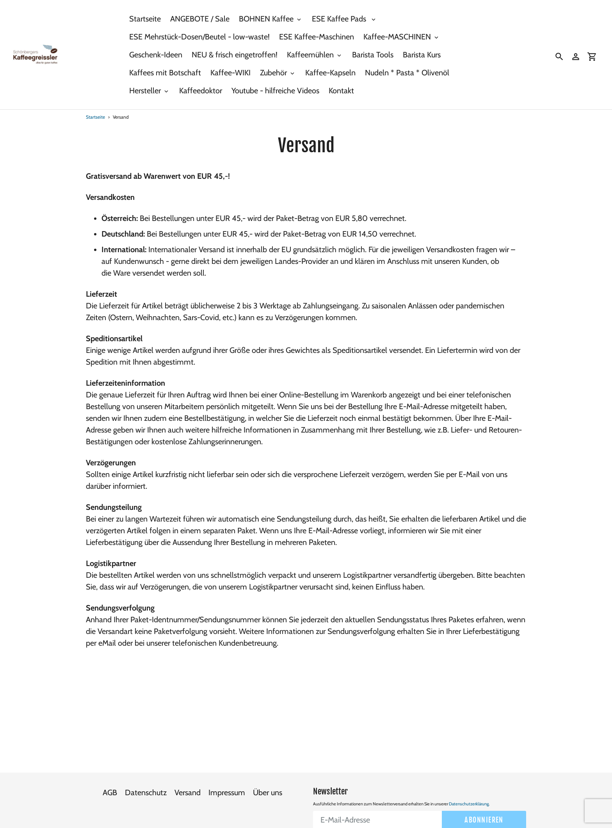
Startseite (95, 117)
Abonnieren (483, 803)
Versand (187, 776)
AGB (110, 776)
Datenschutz (146, 776)
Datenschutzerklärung (469, 787)
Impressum (226, 776)
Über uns (267, 776)
